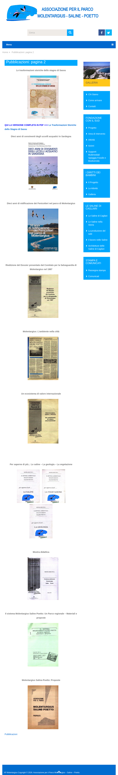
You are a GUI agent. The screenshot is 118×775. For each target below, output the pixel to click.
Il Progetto (93, 182)
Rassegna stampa (97, 270)
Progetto (92, 128)
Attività (91, 140)
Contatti (92, 106)
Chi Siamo (93, 94)
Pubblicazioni (11, 734)
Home (5, 52)
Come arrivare (95, 100)
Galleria (92, 82)
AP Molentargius (10, 772)
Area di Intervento (96, 134)
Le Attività (93, 188)
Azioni (91, 146)
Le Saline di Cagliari (98, 216)
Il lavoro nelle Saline (98, 240)
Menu (9, 44)
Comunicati (93, 276)
